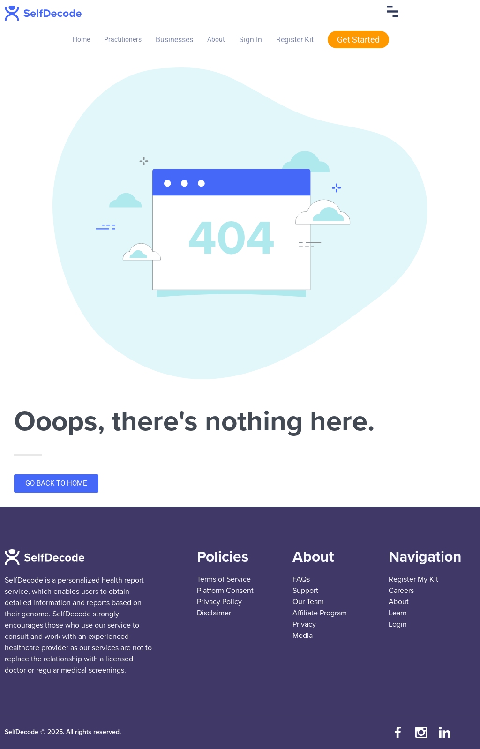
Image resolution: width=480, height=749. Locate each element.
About (216, 39)
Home (81, 39)
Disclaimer (214, 613)
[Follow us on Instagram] (421, 732)
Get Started (358, 40)
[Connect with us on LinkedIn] (445, 732)
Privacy (304, 624)
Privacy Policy (219, 602)
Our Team (308, 602)
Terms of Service (224, 579)
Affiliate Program (319, 613)
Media (302, 635)
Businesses (174, 39)
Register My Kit (413, 579)
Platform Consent (225, 590)
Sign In (250, 39)
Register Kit (295, 39)
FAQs (301, 579)
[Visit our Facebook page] (398, 732)
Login (398, 624)
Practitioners (123, 39)
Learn (398, 613)
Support (305, 590)
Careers (401, 590)
